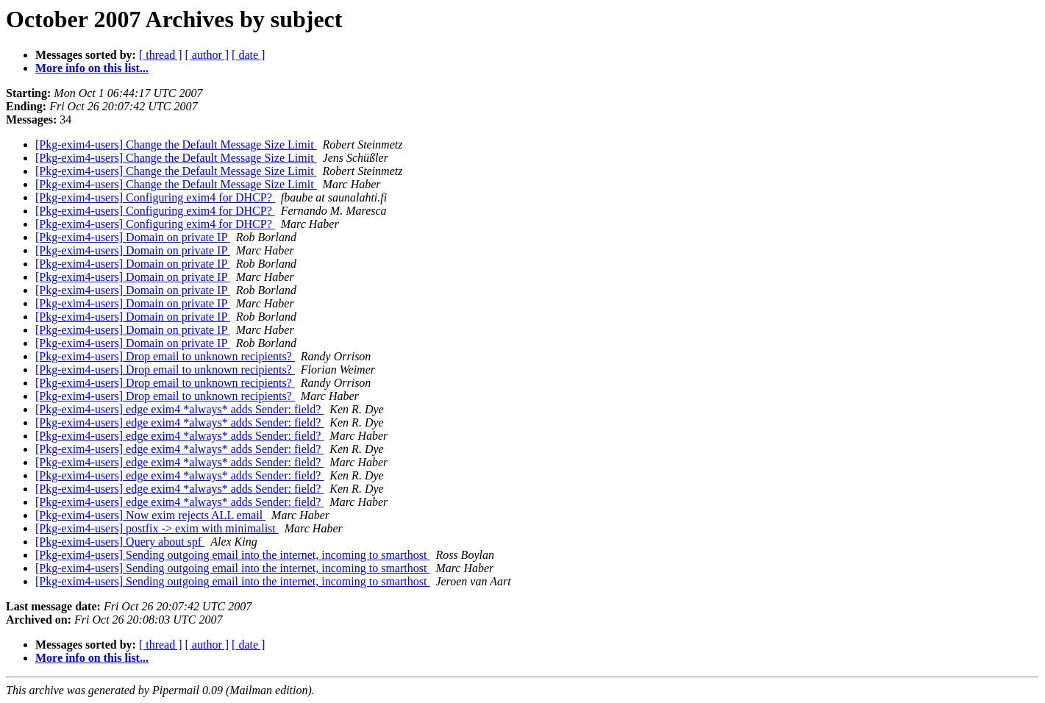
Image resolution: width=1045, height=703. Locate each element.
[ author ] (207, 55)
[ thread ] (160, 55)
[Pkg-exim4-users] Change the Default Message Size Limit (176, 144)
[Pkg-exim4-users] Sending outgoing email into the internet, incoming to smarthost (232, 555)
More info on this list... (92, 68)
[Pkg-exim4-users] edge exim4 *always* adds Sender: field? (179, 409)
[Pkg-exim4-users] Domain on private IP (132, 237)
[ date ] (248, 55)
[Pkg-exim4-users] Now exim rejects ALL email (150, 515)
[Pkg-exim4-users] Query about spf (119, 541)
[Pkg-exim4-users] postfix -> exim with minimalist (157, 528)
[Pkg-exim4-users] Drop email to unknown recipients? (165, 356)
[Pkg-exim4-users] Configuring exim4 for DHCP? (155, 197)
